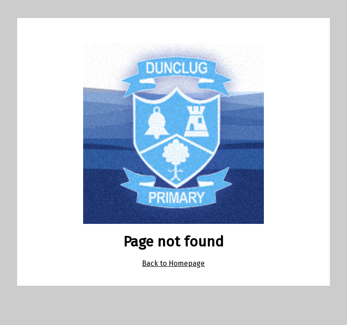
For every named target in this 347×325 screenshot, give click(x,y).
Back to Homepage (173, 263)
